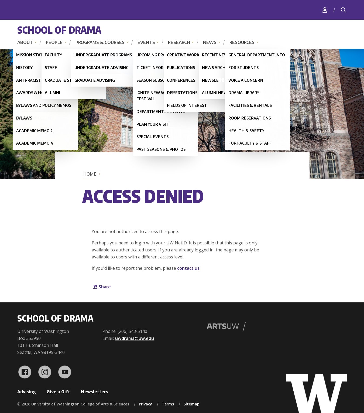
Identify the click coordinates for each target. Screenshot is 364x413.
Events (146, 42)
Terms (168, 404)
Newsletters (94, 392)
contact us (188, 268)
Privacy (145, 404)
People (54, 42)
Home (89, 174)
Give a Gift (58, 392)
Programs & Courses (100, 42)
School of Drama (59, 30)
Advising (26, 392)
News (210, 42)
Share (102, 287)
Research (179, 42)
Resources (242, 42)
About (25, 42)
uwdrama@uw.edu (134, 338)
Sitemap (192, 404)
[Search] (343, 10)
